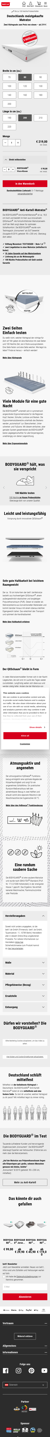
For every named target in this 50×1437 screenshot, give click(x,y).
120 (25, 86)
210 (40, 117)
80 (25, 77)
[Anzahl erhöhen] (18, 142)
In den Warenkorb (25, 183)
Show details (35, 727)
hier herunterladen (15, 948)
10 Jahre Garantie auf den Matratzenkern (23, 253)
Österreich (11, 1385)
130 (40, 86)
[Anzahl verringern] (5, 142)
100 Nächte (24, 497)
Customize (25, 744)
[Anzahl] (12, 142)
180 (40, 95)
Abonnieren (25, 1296)
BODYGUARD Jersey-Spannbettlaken (19, 1241)
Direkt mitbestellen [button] (17, 159)
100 (9, 86)
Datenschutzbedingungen (27, 1276)
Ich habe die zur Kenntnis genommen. (23, 1278)
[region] (25, 48)
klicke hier (19, 942)
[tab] (25, 1201)
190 (9, 117)
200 (9, 104)
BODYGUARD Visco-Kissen (8, 1241)
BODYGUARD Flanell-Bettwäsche (31, 1241)
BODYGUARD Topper (42, 1241)
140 (9, 95)
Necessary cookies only (21, 719)
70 (9, 77)
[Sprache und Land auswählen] (41, 1385)
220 (9, 126)
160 (25, 95)
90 (40, 77)
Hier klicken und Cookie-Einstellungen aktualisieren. (25, 1057)
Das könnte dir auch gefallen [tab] (25, 1201)
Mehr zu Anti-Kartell (25, 1182)
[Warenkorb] (24, 4)
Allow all (25, 735)
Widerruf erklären (25, 1336)
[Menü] (45, 4)
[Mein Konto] (30, 4)
